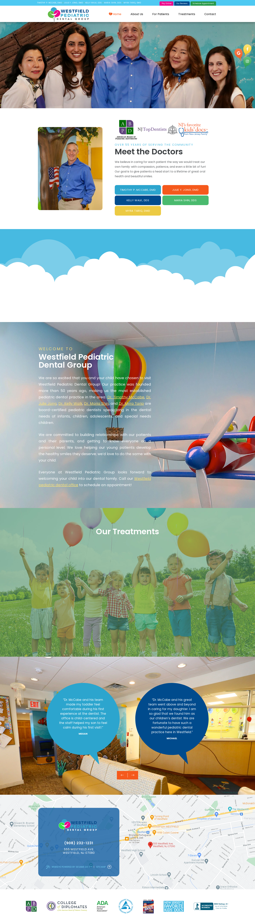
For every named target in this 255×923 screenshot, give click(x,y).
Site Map (101, 866)
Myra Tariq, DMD (132, 2)
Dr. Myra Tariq (131, 403)
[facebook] (247, 50)
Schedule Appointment (203, 3)
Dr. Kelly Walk (70, 403)
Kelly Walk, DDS (93, 2)
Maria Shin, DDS (112, 2)
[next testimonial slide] (133, 775)
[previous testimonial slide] (122, 775)
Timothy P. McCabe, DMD (49, 2)
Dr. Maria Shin (96, 403)
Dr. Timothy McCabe (125, 397)
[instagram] (247, 63)
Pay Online (166, 3)
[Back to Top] (109, 867)
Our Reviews (182, 3)
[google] (238, 54)
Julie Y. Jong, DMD (73, 2)
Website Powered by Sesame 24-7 (69, 867)
